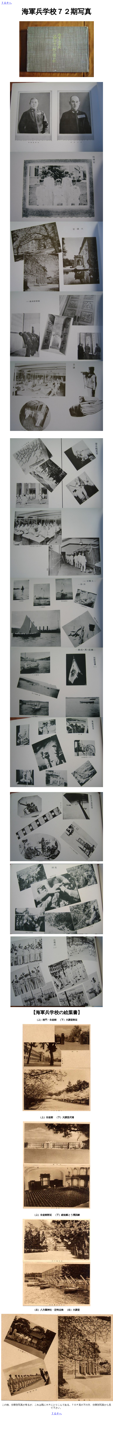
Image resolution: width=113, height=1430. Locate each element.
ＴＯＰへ (6, 2)
